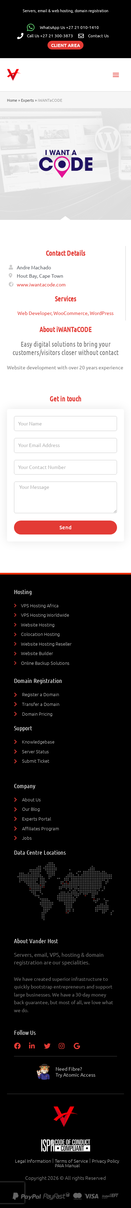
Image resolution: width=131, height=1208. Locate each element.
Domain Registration (38, 680)
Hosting (23, 591)
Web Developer (34, 313)
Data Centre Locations (40, 852)
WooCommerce (70, 313)
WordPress (102, 313)
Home (12, 100)
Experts (27, 100)
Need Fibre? (75, 1071)
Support (23, 728)
